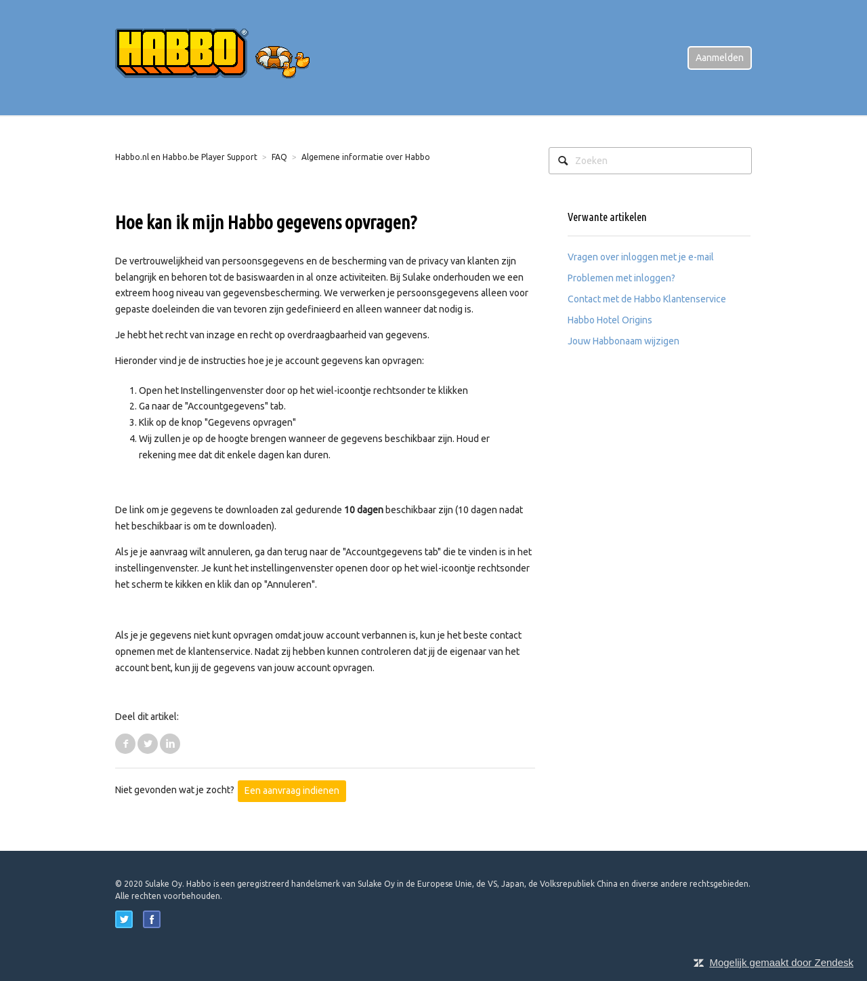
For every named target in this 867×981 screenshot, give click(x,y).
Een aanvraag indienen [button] (292, 790)
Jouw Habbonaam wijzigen (623, 341)
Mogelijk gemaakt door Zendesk (781, 962)
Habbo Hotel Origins (610, 320)
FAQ (279, 157)
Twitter (148, 744)
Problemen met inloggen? (621, 278)
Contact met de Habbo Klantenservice (647, 299)
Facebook (125, 744)
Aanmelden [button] (720, 57)
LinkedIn (170, 744)
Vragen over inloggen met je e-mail (641, 257)
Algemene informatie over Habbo (365, 157)
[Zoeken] (650, 160)
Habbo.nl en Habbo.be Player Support (186, 157)
